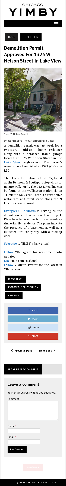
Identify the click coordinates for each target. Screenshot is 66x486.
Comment (13, 399)
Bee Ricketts (15, 141)
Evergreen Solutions (19, 211)
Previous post (21, 350)
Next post (47, 350)
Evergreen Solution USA (23, 287)
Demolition (15, 278)
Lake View (12, 162)
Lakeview (13, 295)
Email (11, 437)
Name (11, 426)
